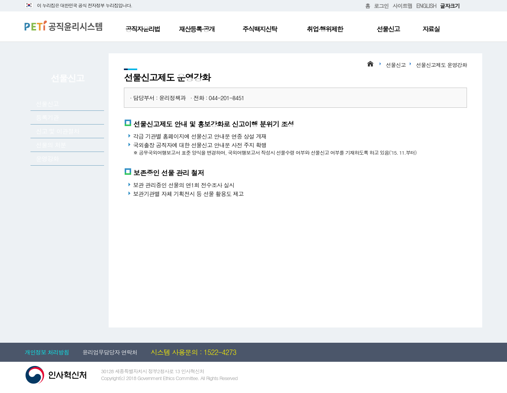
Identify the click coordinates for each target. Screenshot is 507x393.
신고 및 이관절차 (57, 131)
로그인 (381, 6)
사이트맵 (402, 6)
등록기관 (47, 117)
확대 (465, 6)
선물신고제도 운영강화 (441, 65)
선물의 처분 (51, 145)
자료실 (431, 29)
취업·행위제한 (325, 29)
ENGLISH (426, 6)
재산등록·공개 (197, 29)
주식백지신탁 (259, 29)
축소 (471, 6)
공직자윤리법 (142, 29)
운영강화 (47, 158)
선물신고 (388, 29)
